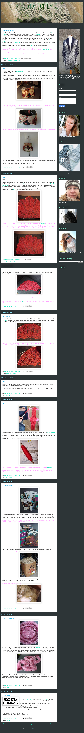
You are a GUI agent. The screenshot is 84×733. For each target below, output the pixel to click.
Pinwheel (8, 687)
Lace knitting (13, 261)
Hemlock (8, 261)
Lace (11, 477)
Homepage (29, 724)
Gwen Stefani (46, 49)
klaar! (4, 177)
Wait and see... (7, 316)
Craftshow (42, 223)
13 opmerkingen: (18, 371)
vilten (11, 610)
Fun (3, 382)
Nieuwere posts (6, 724)
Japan (18, 60)
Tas (3, 69)
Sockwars (8, 395)
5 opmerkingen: (17, 393)
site (38, 711)
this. (22, 301)
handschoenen (9, 60)
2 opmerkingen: (17, 718)
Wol (13, 610)
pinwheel (37, 647)
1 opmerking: (17, 58)
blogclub (15, 189)
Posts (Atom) (32, 728)
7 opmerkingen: (17, 306)
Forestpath (8, 308)
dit (20, 299)
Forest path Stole (48, 188)
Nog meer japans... (8, 30)
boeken (7, 610)
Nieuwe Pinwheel (8, 618)
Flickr (12, 103)
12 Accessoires (7, 131)
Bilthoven (40, 48)
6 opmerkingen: (17, 259)
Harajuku (15, 60)
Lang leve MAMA (7, 485)
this (8, 711)
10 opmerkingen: (18, 167)
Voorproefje (6, 270)
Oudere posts (52, 724)
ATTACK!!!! (6, 695)
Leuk (4, 403)
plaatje (32, 45)
